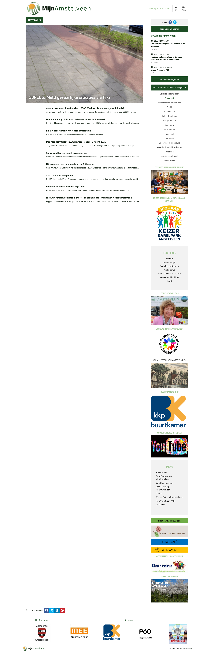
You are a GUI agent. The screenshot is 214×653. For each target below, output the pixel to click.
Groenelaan (169, 111)
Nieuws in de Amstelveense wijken (169, 87)
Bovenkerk (169, 98)
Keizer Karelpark (169, 116)
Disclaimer (160, 504)
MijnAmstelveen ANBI (165, 501)
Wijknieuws (169, 269)
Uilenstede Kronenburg (169, 142)
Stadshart (169, 138)
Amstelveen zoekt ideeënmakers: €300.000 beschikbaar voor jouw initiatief (85, 108)
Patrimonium (169, 129)
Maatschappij (169, 262)
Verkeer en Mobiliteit (169, 277)
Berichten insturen (164, 483)
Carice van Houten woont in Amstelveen (66, 152)
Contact (159, 493)
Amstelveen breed (169, 156)
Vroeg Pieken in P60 (160, 70)
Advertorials (161, 472)
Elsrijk (169, 107)
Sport (169, 281)
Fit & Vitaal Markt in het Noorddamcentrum (69, 130)
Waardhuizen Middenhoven (169, 147)
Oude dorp (169, 125)
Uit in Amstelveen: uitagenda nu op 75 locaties (70, 164)
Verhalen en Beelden (169, 266)
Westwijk (170, 151)
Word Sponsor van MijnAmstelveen (164, 478)
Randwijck (169, 134)
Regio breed (169, 160)
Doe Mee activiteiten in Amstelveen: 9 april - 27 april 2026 (76, 141)
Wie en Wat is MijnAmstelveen (169, 497)
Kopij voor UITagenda (169, 28)
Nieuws (169, 258)
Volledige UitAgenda (169, 79)
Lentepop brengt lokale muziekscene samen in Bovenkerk (75, 119)
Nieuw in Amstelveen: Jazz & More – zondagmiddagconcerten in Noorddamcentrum (89, 197)
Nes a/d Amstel (169, 120)
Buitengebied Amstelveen (169, 102)
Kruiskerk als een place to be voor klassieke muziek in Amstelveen (166, 58)
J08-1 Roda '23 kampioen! (59, 175)
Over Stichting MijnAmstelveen (163, 488)
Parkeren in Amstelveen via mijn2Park (65, 186)
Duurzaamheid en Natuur (169, 273)
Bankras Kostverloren (169, 93)
